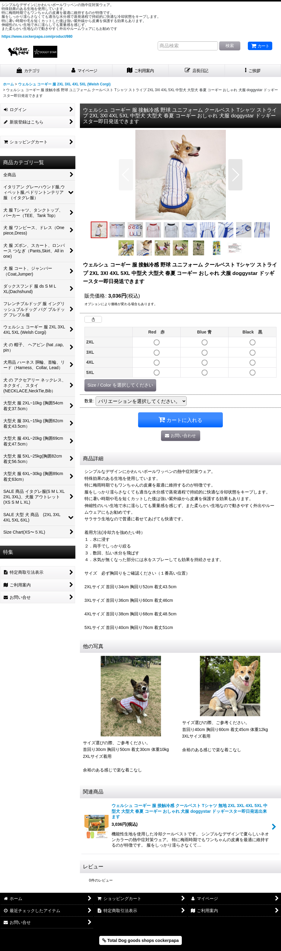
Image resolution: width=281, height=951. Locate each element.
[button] (253, 71)
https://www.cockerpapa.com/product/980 (37, 36)
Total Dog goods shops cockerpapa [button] (140, 940)
